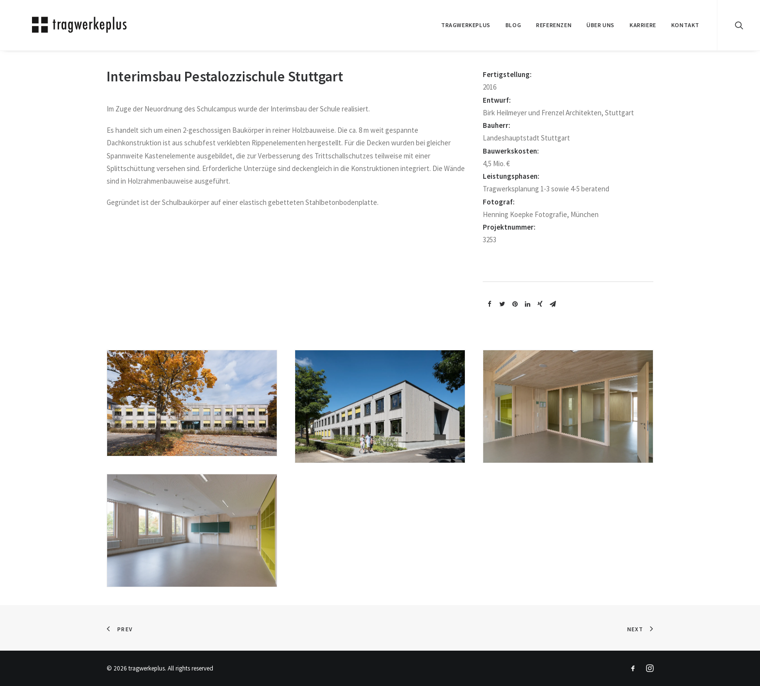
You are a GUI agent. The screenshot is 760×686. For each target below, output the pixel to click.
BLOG (513, 25)
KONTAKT (685, 25)
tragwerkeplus (466, 25)
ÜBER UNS (600, 25)
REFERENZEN (553, 25)
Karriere (643, 25)
